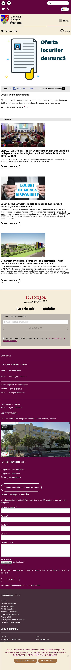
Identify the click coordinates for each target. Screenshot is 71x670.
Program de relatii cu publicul (12, 470)
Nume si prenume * (9, 507)
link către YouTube (49, 308)
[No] (68, 655)
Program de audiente (12, 477)
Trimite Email (4, 8)
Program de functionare (10, 474)
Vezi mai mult (48, 661)
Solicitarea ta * (7, 543)
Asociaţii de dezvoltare (9, 612)
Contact (3, 601)
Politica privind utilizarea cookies (12, 620)
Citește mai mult (10, 167)
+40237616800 (15, 371)
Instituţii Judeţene (7, 606)
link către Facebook (25, 308)
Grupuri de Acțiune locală (10, 614)
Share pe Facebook (25, 89)
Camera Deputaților (42, 639)
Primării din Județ (7, 609)
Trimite (10, 580)
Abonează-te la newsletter (50, 89)
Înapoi (65, 31)
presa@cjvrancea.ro (17, 393)
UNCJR (3, 636)
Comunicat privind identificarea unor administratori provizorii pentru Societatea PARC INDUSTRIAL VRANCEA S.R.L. (32, 262)
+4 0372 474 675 (15, 389)
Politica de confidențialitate (10, 622)
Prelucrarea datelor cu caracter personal (21, 487)
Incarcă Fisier (6, 559)
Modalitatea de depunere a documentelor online (20, 585)
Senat (38, 636)
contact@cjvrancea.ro (18, 377)
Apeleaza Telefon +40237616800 (9, 8)
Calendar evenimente (8, 604)
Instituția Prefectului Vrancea (11, 639)
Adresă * (4, 516)
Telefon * (4, 525)
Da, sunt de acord (25, 661)
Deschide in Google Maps (14, 462)
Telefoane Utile (6, 617)
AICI (28, 107)
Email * (4, 534)
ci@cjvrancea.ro (15, 408)
